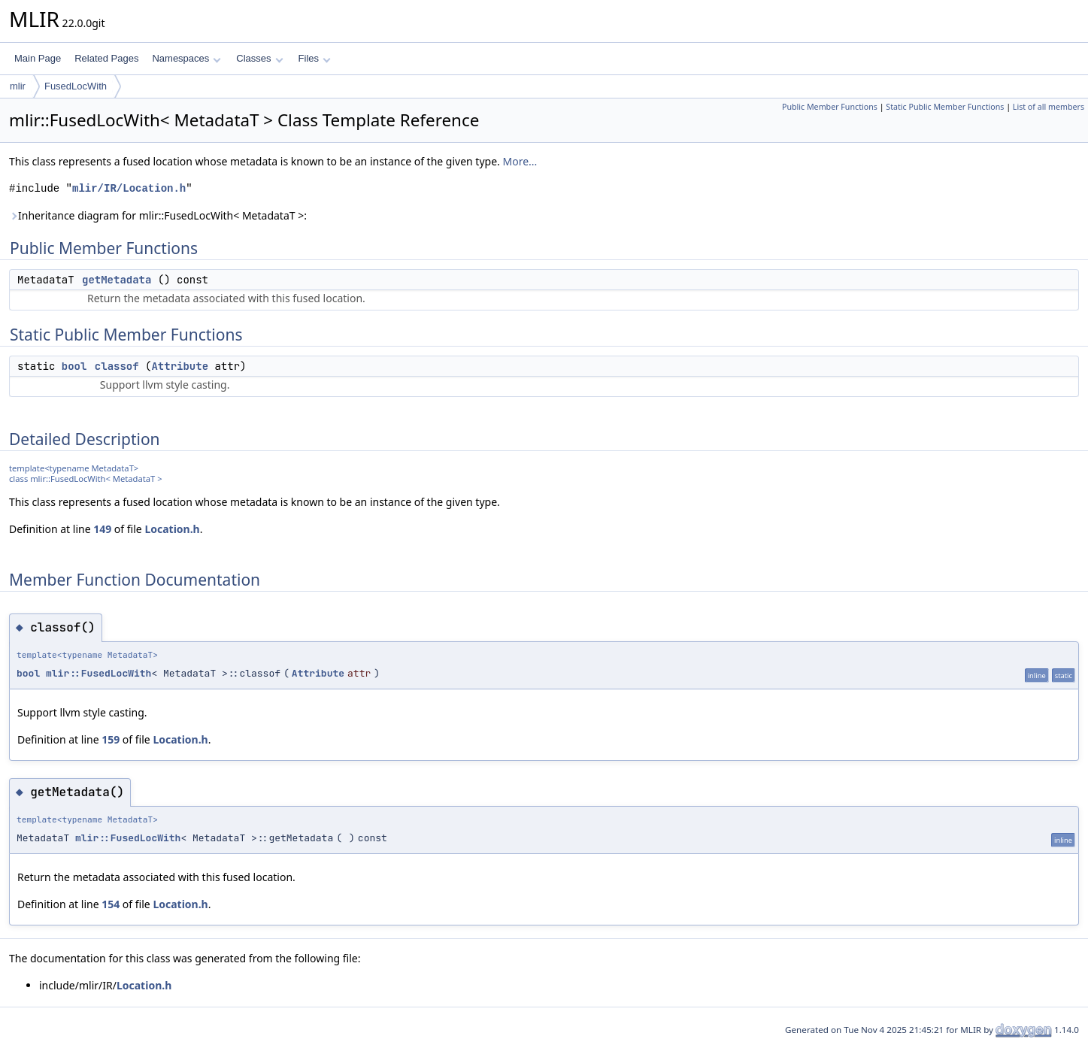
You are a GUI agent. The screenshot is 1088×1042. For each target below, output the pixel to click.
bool (74, 366)
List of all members (1048, 106)
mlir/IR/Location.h (129, 188)
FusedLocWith (75, 86)
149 (102, 529)
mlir (18, 86)
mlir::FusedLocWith (98, 673)
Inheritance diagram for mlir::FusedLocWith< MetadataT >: (158, 215)
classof (117, 366)
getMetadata (116, 279)
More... (519, 161)
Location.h (171, 529)
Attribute (179, 366)
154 (111, 904)
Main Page (37, 58)
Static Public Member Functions (945, 106)
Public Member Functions (829, 106)
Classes (259, 58)
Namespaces (186, 58)
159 (111, 739)
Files (315, 58)
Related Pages (106, 58)
